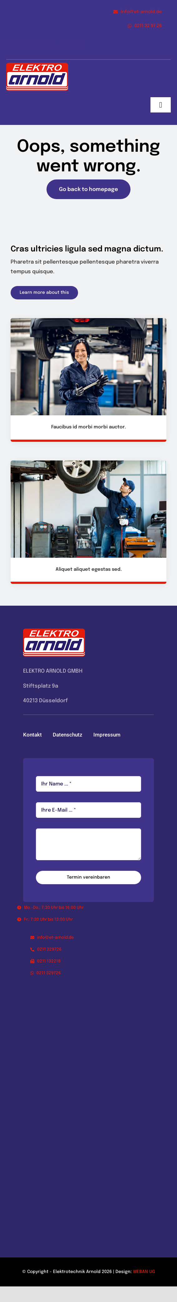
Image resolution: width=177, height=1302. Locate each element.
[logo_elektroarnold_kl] (37, 65)
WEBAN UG (144, 1272)
